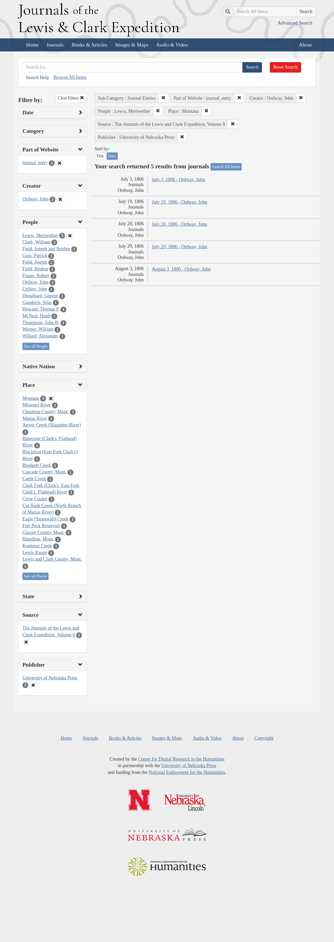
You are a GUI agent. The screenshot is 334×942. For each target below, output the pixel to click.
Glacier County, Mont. (43, 532)
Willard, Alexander (40, 336)
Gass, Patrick (34, 255)
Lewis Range (34, 552)
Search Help (37, 77)
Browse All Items (69, 77)
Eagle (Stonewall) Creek (45, 519)
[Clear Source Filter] (26, 642)
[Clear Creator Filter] (60, 199)
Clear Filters (71, 98)
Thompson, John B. (40, 322)
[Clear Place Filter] (51, 398)
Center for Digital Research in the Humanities (181, 759)
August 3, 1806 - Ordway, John (181, 269)
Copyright (263, 738)
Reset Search (285, 67)
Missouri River (36, 404)
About (305, 45)
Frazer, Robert (35, 275)
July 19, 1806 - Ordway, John (179, 202)
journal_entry (35, 162)
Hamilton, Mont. (38, 539)
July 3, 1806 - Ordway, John (178, 179)
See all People (36, 346)
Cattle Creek (34, 478)
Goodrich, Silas (37, 302)
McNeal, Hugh (36, 315)
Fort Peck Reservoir (41, 525)
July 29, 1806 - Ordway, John (179, 246)
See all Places (35, 576)
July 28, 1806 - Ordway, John (179, 224)
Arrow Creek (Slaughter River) (51, 425)
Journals (55, 45)
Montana (30, 398)
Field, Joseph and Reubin (46, 248)
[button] (163, 98)
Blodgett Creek (36, 465)
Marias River (34, 418)
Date (112, 156)
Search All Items (226, 166)
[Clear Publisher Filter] (33, 685)
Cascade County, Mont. (44, 472)
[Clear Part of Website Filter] (59, 163)
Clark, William (36, 242)
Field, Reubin (35, 268)
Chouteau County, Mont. (45, 411)
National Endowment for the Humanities (187, 772)
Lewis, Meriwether (40, 235)
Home (32, 45)
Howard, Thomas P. (40, 309)
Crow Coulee (34, 498)
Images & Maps (131, 45)
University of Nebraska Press (49, 677)
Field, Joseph (34, 262)
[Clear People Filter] (70, 235)
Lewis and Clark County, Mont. (52, 559)
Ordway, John (35, 199)
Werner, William (37, 329)
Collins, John (34, 289)
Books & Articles (89, 45)
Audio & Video (172, 45)
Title (100, 156)
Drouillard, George (40, 295)
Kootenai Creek (37, 545)
